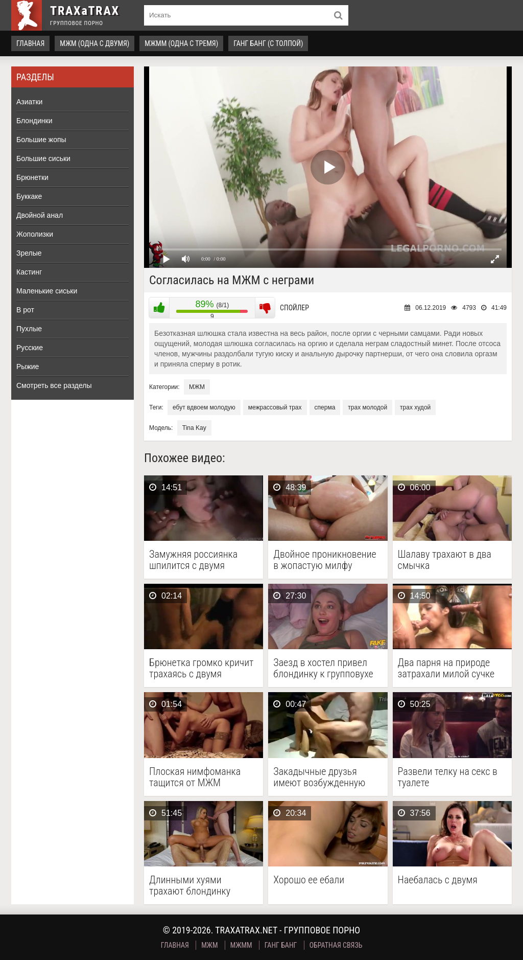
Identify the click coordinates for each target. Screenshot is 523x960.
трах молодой (367, 407)
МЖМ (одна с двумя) (94, 43)
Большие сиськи (43, 158)
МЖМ (197, 387)
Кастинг (29, 272)
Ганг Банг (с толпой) (268, 43)
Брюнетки (32, 177)
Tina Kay (194, 427)
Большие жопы (41, 139)
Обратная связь (336, 945)
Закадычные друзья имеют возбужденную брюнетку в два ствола (321, 777)
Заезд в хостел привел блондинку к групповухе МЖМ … (323, 668)
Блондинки (34, 121)
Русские (29, 348)
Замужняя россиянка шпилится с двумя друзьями (193, 559)
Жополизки (34, 234)
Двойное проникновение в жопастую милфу (324, 559)
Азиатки (29, 102)
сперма (325, 407)
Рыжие (27, 366)
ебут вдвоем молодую (204, 407)
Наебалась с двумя (438, 880)
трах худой (415, 407)
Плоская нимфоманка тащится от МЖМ (195, 777)
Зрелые (29, 253)
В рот (25, 310)
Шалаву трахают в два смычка (444, 559)
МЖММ (241, 945)
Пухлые (29, 329)
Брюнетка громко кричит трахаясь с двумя (201, 668)
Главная (30, 43)
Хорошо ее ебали (308, 880)
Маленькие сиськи (46, 291)
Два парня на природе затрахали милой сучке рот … (446, 668)
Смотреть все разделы (54, 385)
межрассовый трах (275, 407)
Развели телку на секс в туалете (447, 777)
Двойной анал (39, 215)
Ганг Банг (281, 945)
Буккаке (29, 196)
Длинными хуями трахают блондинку (189, 885)
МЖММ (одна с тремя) (181, 43)
